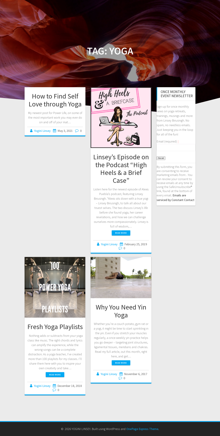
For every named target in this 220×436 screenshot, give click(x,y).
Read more (121, 233)
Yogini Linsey (42, 131)
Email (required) (168, 141)
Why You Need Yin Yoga (121, 311)
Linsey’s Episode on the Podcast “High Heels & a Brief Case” (121, 169)
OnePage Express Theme (142, 429)
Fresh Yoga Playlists (55, 326)
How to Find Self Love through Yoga (55, 100)
